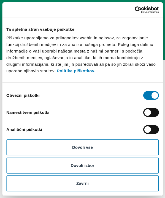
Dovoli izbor (82, 165)
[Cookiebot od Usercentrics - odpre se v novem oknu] (134, 9)
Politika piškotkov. (76, 70)
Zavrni (82, 183)
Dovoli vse (82, 147)
